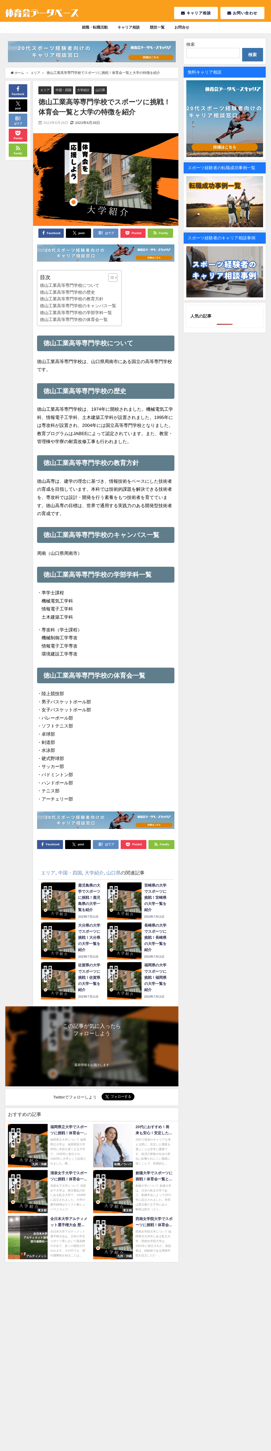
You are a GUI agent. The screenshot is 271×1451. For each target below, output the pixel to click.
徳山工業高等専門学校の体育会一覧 (74, 319)
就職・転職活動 (95, 27)
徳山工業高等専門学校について (69, 285)
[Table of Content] (113, 277)
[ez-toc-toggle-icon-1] (110, 277)
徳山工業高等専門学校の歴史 (67, 292)
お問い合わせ (242, 13)
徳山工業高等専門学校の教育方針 (71, 299)
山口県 (104, 90)
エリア (45, 90)
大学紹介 (86, 90)
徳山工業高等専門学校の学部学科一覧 (76, 312)
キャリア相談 (196, 13)
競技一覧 (157, 27)
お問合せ (181, 27)
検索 (190, 44)
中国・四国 (65, 90)
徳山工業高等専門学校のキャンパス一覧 (78, 306)
